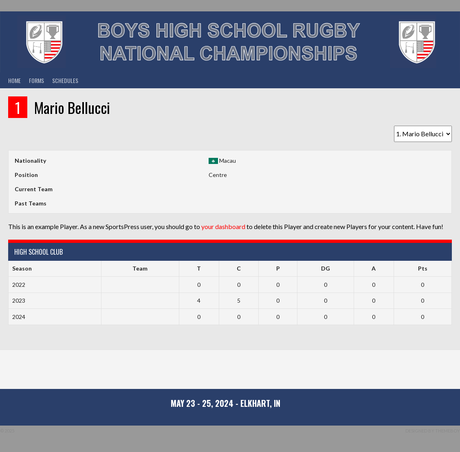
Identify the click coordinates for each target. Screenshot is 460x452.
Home (14, 80)
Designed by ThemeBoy (432, 430)
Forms (36, 80)
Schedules (65, 80)
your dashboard (223, 226)
